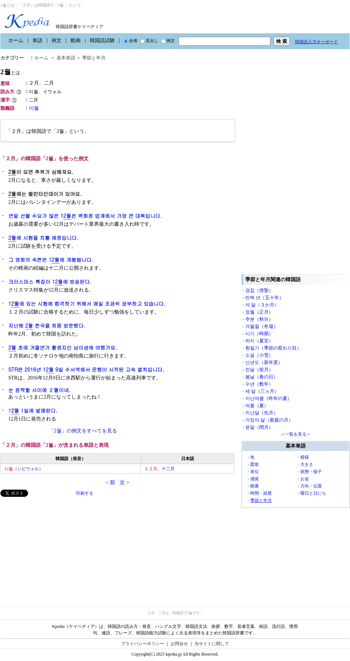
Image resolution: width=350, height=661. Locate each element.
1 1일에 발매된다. (32, 410)
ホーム (15, 40)
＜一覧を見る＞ (296, 434)
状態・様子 (311, 471)
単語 (37, 40)
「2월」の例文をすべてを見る (83, 430)
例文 (56, 40)
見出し (149, 40)
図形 (254, 464)
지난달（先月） (261, 412)
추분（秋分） (259, 319)
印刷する (84, 493)
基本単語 (66, 57)
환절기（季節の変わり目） (273, 348)
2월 (10, 72)
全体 (131, 40)
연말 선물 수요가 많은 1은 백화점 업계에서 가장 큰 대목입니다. (85, 216)
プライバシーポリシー (142, 643)
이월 (34, 108)
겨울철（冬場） (261, 326)
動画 (76, 40)
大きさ (306, 464)
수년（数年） (259, 384)
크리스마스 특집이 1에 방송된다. (49, 281)
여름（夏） (257, 405)
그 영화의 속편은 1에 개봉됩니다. (50, 260)
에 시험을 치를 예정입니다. (43, 238)
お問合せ (179, 643)
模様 (304, 457)
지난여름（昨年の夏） (268, 398)
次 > (124, 482)
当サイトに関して (211, 643)
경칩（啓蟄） (259, 290)
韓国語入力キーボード (316, 41)
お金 (304, 478)
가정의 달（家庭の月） (269, 420)
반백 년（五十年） (264, 297)
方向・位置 (311, 486)
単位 (254, 471)
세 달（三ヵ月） (262, 391)
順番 (254, 486)
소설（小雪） (259, 355)
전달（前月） (259, 369)
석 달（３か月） (262, 304)
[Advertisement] (54, 547)
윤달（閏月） (259, 427)
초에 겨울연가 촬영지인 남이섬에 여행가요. (62, 347)
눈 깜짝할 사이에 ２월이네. (39, 390)
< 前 (110, 482)
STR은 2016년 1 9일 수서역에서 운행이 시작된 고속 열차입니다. (86, 369)
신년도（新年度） (264, 362)
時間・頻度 (261, 493)
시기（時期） (259, 333)
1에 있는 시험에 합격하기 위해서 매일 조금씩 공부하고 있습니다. (86, 303)
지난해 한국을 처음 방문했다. (46, 325)
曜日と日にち (313, 493)
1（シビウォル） (23, 468)
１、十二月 (159, 468)
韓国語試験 (102, 40)
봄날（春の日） (261, 376)
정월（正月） (259, 312)
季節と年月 (94, 57)
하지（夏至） (259, 340)
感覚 (254, 478)
